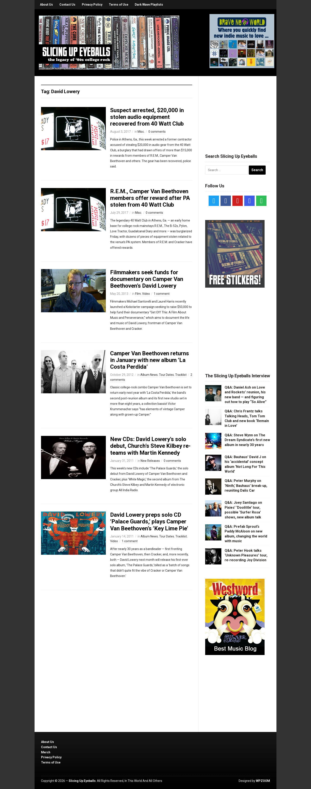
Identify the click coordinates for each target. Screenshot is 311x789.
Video (146, 293)
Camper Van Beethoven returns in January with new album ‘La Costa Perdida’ (149, 360)
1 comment (162, 293)
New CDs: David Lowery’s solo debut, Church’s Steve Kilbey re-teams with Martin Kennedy (150, 446)
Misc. (141, 131)
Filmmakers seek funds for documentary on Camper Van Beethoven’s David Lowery (146, 279)
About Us (46, 4)
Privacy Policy (92, 4)
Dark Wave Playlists (149, 4)
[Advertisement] (237, 110)
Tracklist (181, 374)
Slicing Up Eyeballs (82, 781)
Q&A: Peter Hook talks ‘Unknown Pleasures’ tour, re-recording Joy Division (246, 555)
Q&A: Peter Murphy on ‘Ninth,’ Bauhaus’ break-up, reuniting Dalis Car (246, 486)
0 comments (157, 131)
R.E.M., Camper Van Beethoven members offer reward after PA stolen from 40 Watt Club (150, 198)
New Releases (150, 460)
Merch (45, 752)
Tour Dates (166, 374)
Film (138, 293)
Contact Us (67, 4)
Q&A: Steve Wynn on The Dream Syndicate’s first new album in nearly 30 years (247, 440)
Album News (149, 374)
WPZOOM (263, 781)
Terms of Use (118, 4)
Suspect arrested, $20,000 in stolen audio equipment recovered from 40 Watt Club (147, 117)
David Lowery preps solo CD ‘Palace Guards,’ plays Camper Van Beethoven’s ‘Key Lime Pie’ (149, 521)
